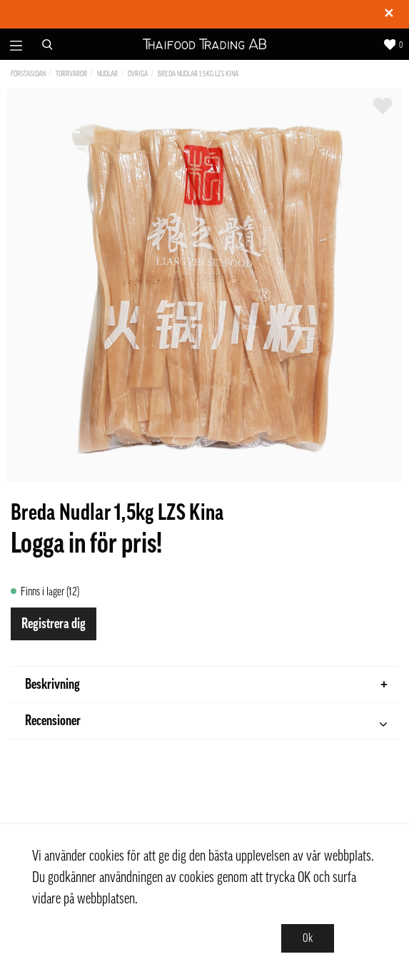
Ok (308, 938)
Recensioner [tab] (206, 723)
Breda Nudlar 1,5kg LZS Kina (198, 74)
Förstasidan (28, 74)
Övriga (138, 74)
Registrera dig (53, 624)
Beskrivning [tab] (206, 684)
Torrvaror (71, 74)
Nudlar (107, 74)
